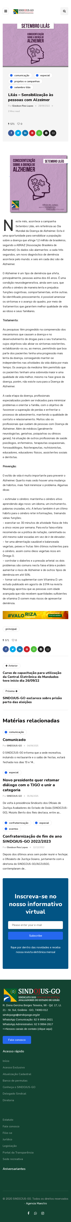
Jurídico (7, 1139)
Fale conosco (17, 1040)
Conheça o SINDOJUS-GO (19, 1087)
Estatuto (8, 1120)
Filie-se (7, 1133)
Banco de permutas (15, 1080)
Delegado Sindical (14, 1093)
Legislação (10, 1146)
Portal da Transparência (18, 1152)
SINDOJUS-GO (14, 746)
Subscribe (35, 937)
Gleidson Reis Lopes (22, 105)
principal (11, 629)
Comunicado (14, 740)
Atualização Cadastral (17, 1074)
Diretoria (8, 1100)
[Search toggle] (64, 11)
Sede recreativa (13, 1159)
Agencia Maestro (36, 1203)
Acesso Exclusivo (14, 1067)
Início (6, 1061)
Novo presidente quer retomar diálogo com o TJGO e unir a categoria (31, 786)
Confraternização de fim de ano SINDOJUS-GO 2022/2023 (32, 840)
